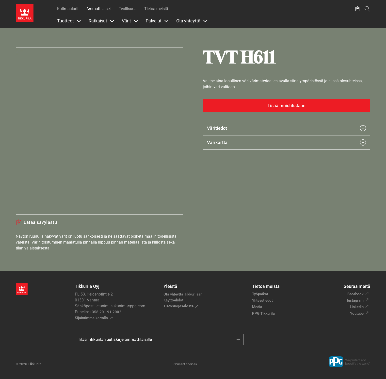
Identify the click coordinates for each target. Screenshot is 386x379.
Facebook (355, 294)
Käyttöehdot (173, 300)
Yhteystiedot (262, 300)
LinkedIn (357, 307)
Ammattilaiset (98, 8)
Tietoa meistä (156, 8)
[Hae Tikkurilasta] (367, 8)
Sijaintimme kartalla (91, 318)
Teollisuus (127, 8)
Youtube (357, 313)
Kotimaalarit (68, 8)
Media (257, 307)
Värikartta (286, 142)
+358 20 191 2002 (105, 312)
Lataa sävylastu (36, 222)
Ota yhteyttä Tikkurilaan (182, 294)
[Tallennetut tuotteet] (357, 9)
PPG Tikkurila (263, 313)
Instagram (355, 300)
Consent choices (185, 364)
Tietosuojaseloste (178, 306)
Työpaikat (260, 294)
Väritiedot (286, 128)
